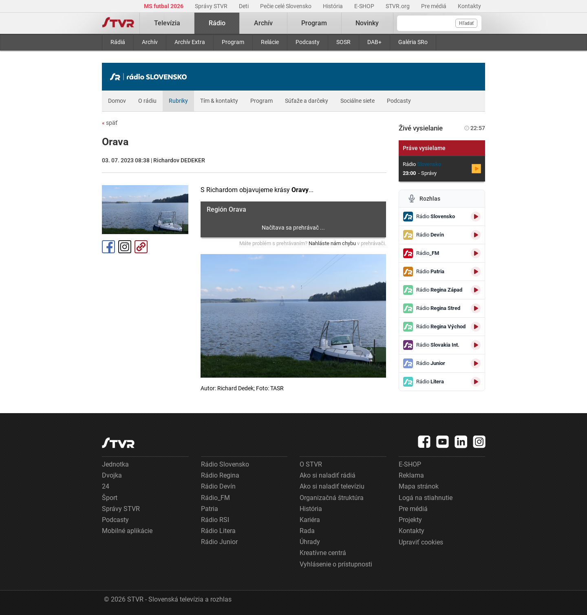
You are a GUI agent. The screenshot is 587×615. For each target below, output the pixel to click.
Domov (117, 100)
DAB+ (374, 42)
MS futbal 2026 (164, 6)
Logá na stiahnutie (425, 498)
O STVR (311, 464)
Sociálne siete (357, 100)
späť (109, 122)
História (333, 6)
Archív (150, 42)
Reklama (411, 475)
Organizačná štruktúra (332, 498)
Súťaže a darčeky (306, 100)
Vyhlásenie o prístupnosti (336, 564)
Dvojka (112, 475)
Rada (307, 531)
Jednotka (115, 464)
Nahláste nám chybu (332, 243)
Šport (109, 498)
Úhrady (310, 542)
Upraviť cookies (421, 542)
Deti (244, 6)
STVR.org (398, 6)
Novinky (367, 23)
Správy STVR (212, 6)
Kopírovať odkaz (141, 246)
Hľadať (466, 23)
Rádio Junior (219, 542)
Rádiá (117, 42)
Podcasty (308, 42)
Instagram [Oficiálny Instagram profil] (124, 246)
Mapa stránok (419, 486)
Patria (209, 509)
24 (105, 486)
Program (233, 42)
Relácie (270, 42)
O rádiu (147, 100)
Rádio (217, 23)
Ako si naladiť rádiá (327, 475)
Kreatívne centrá (323, 553)
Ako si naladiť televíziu (332, 486)
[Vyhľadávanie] (439, 23)
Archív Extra (189, 42)
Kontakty (469, 6)
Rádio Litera (218, 531)
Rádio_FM (215, 498)
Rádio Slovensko (225, 464)
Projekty (410, 520)
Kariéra (310, 520)
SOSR (343, 42)
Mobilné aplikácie (127, 531)
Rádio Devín (218, 486)
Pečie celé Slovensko (286, 6)
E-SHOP (364, 6)
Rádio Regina (220, 475)
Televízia (167, 23)
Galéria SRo (413, 42)
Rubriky (178, 100)
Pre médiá (434, 6)
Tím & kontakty (219, 100)
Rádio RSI (215, 520)
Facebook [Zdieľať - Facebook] (108, 246)
